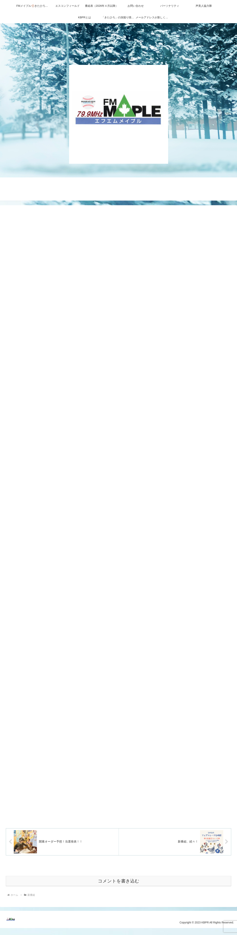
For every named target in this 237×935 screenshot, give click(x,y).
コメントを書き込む (118, 882)
